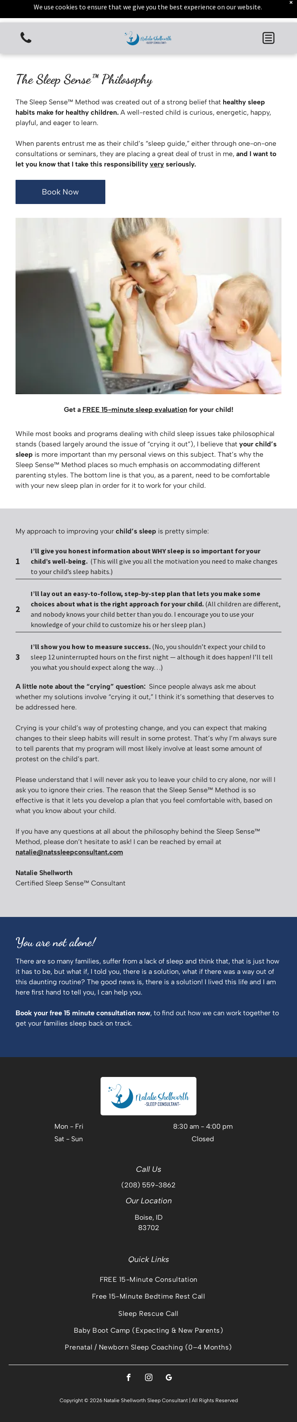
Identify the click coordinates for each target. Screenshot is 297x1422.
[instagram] (148, 1378)
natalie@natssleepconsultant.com (69, 852)
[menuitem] (148, 1279)
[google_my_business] (168, 1378)
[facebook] (128, 1378)
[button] (268, 38)
